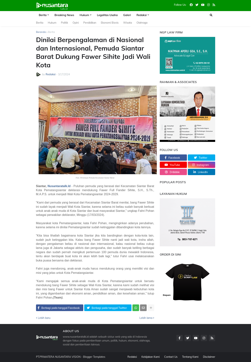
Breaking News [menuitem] (64, 15)
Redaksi (132, 356)
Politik (64, 22)
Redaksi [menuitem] (141, 15)
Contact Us (170, 356)
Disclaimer (209, 356)
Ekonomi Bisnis (110, 22)
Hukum (52, 22)
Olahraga (141, 22)
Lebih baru (44, 318)
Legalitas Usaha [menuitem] (107, 15)
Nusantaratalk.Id (59, 186)
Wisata (127, 22)
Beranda (41, 31)
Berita (39, 22)
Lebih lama (145, 318)
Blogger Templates (94, 356)
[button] (211, 15)
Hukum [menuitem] (84, 15)
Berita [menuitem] (43, 15)
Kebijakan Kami (150, 356)
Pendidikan (89, 22)
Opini (76, 22)
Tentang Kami (190, 356)
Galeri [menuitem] (127, 15)
